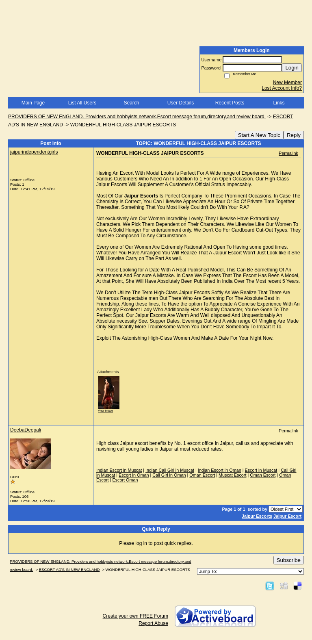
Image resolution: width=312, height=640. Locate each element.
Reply (294, 135)
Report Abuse (153, 623)
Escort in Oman (134, 475)
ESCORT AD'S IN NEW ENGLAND (69, 569)
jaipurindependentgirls (34, 152)
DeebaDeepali (25, 430)
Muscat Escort (232, 475)
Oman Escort (202, 475)
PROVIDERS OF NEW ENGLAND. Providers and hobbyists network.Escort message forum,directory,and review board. (137, 116)
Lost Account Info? (282, 88)
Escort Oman (125, 479)
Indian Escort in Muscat (119, 470)
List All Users (82, 103)
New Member (287, 82)
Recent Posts (229, 103)
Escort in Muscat (261, 470)
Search (131, 103)
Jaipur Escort (287, 516)
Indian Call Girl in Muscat (169, 470)
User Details (180, 103)
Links (278, 103)
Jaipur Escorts (257, 516)
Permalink (288, 153)
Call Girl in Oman (169, 475)
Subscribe (289, 560)
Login (292, 68)
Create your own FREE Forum (135, 616)
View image (105, 410)
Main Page (33, 103)
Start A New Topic (259, 135)
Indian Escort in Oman (219, 470)
